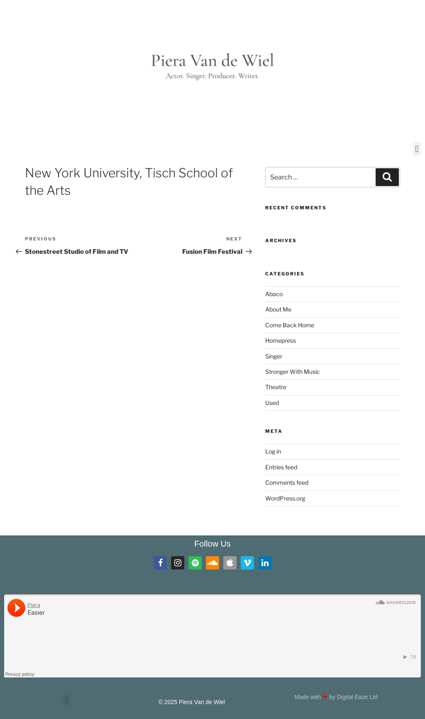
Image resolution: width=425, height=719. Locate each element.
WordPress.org (285, 498)
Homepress (280, 340)
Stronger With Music (292, 371)
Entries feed (281, 467)
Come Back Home (289, 325)
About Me (278, 309)
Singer (273, 356)
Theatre (275, 386)
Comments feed (286, 482)
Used (272, 402)
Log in (273, 451)
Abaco (274, 293)
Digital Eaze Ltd (358, 697)
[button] (417, 149)
